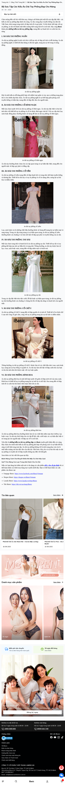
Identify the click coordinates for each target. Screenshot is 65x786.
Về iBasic (4, 746)
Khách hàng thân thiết (9, 750)
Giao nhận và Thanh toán (10, 758)
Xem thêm (58, 495)
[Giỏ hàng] (61, 781)
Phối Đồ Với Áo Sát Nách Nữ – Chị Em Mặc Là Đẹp (20, 542)
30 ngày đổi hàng (51, 648)
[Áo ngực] (22, 613)
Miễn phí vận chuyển (16, 648)
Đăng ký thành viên (10, 706)
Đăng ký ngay (32, 712)
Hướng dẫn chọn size (8, 753)
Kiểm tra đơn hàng (7, 748)
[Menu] (3, 781)
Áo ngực (5, 637)
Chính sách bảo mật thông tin (11, 755)
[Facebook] (51, 737)
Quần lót (47, 637)
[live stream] (61, 769)
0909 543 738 (41, 729)
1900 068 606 (9, 729)
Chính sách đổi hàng (8, 760)
